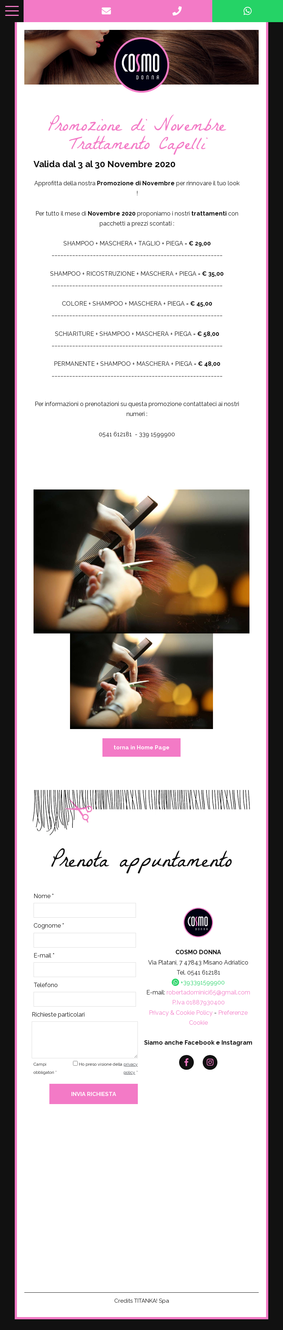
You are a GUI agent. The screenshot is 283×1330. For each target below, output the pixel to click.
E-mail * (44, 956)
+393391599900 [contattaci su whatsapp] (198, 983)
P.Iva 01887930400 (198, 1004)
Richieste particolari (58, 1016)
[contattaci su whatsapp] (248, 11)
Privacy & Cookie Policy (181, 1014)
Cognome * (49, 927)
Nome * (44, 897)
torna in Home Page (141, 749)
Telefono (46, 986)
